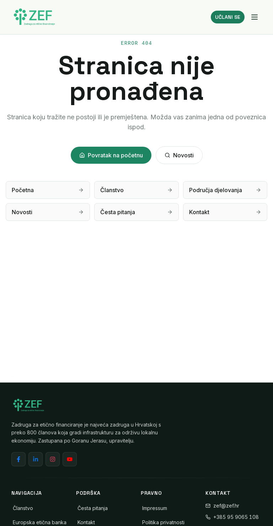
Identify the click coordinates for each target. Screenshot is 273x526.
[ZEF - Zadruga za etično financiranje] (34, 17)
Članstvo (23, 508)
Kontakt (86, 522)
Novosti (179, 155)
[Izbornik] (254, 17)
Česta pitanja (92, 508)
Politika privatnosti (163, 522)
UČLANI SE (227, 17)
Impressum (154, 508)
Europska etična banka (39, 522)
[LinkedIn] (35, 459)
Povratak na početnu (111, 155)
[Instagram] (53, 459)
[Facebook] (18, 459)
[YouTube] (70, 459)
